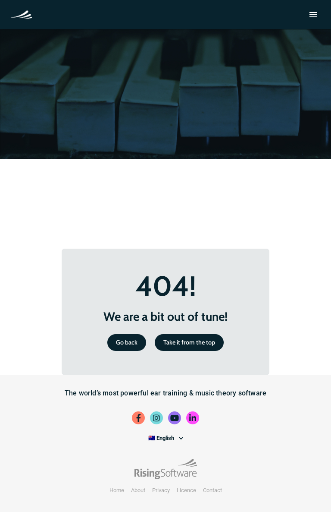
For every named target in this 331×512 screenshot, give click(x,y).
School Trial (23, 14)
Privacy (161, 490)
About (138, 490)
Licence (186, 490)
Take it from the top (189, 342)
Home (116, 490)
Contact (212, 490)
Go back (126, 342)
